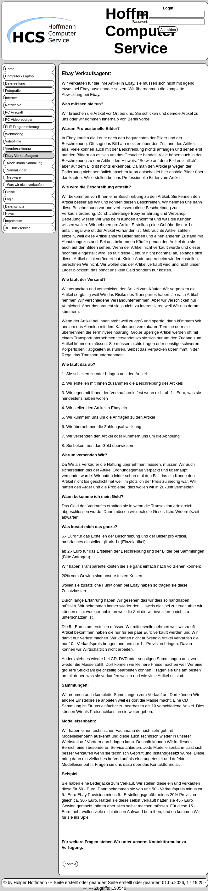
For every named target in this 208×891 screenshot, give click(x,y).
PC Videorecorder (18, 119)
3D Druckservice (18, 228)
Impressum (13, 221)
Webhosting (14, 134)
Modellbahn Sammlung (23, 163)
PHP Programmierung (22, 127)
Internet (11, 98)
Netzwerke (13, 105)
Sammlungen (16, 170)
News (9, 213)
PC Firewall (14, 112)
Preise (10, 192)
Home (9, 69)
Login (9, 199)
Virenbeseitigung (18, 148)
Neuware (13, 177)
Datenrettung (15, 83)
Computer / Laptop (19, 76)
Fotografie (13, 90)
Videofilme (13, 141)
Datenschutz (14, 206)
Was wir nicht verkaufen (24, 185)
